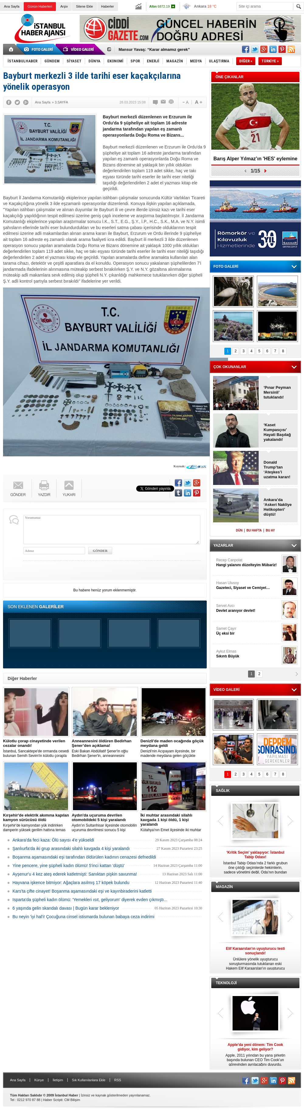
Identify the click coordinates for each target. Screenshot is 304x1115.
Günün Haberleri (40, 6)
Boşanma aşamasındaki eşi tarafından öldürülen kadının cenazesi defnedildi (84, 857)
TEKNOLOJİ (226, 983)
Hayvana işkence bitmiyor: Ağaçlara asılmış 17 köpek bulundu (70, 882)
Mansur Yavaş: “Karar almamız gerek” (154, 49)
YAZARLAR (223, 545)
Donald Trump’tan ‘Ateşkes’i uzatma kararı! (277, 469)
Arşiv (63, 6)
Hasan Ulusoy (248, 585)
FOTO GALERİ (225, 266)
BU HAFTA (254, 530)
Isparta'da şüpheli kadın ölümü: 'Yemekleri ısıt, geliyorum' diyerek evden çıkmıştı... (89, 899)
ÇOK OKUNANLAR (229, 367)
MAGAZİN (224, 887)
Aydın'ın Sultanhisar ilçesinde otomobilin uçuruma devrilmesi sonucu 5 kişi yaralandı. (105, 822)
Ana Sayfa (11, 6)
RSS (117, 1080)
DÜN (239, 530)
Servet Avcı (248, 608)
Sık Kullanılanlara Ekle (88, 1080)
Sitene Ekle (84, 6)
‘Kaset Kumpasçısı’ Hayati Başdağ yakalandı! (277, 432)
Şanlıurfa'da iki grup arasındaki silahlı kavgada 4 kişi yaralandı (71, 848)
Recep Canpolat (248, 562)
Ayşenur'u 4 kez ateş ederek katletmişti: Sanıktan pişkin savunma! (74, 874)
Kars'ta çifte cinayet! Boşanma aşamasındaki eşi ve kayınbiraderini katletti (82, 891)
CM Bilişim (72, 1100)
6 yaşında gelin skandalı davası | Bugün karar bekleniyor (65, 908)
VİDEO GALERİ (226, 690)
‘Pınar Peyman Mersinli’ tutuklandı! (277, 392)
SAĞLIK (223, 791)
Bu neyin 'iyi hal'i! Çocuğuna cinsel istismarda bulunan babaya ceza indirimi (83, 916)
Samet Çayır (248, 631)
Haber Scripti (53, 1100)
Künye (39, 1080)
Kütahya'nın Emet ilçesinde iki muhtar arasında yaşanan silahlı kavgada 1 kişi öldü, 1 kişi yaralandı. (173, 822)
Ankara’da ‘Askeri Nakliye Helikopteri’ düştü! (278, 507)
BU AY (270, 530)
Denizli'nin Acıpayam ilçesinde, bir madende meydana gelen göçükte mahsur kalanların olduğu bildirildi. (173, 748)
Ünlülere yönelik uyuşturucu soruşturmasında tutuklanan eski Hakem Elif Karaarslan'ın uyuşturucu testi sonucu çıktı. (255, 958)
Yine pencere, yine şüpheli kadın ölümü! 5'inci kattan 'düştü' (68, 865)
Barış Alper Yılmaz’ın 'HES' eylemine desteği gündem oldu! (255, 161)
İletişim (58, 1080)
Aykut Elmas (248, 654)
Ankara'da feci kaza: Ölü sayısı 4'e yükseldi (53, 840)
